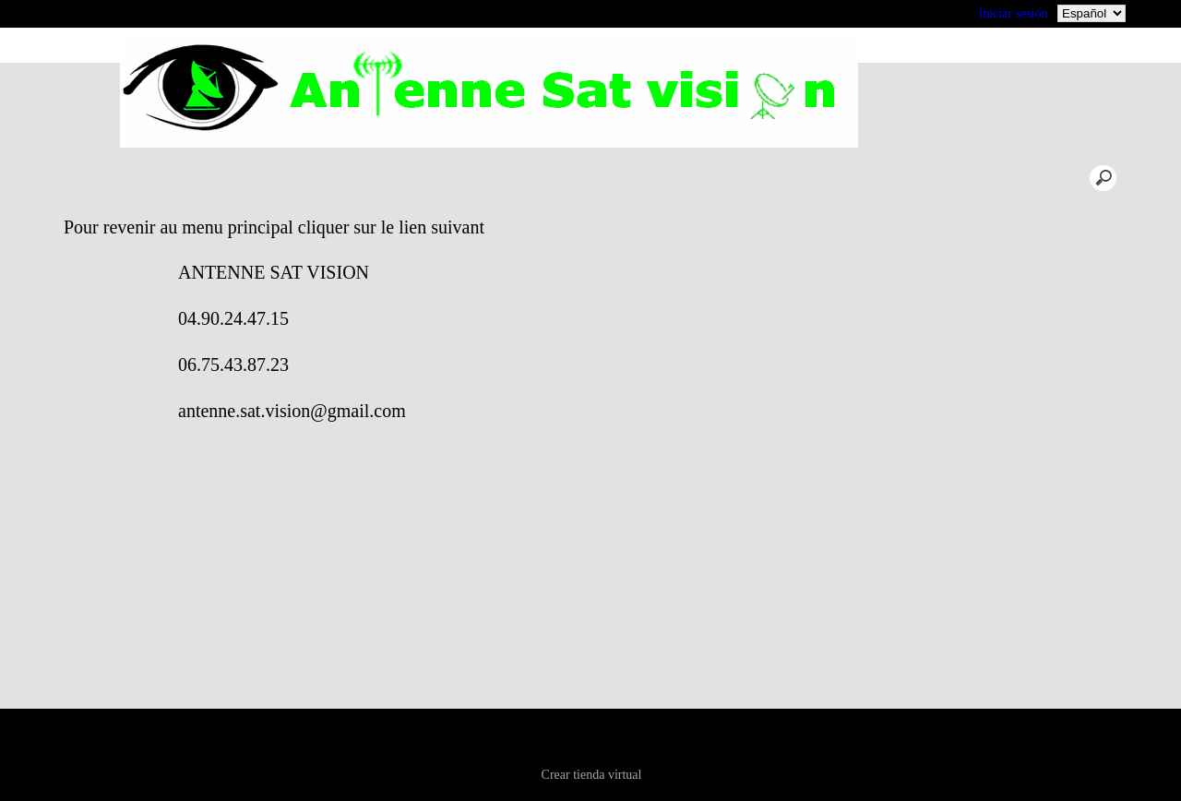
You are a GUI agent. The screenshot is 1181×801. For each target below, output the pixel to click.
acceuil (249, 178)
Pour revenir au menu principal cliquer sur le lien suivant (440, 227)
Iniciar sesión (1013, 13)
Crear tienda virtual (592, 775)
